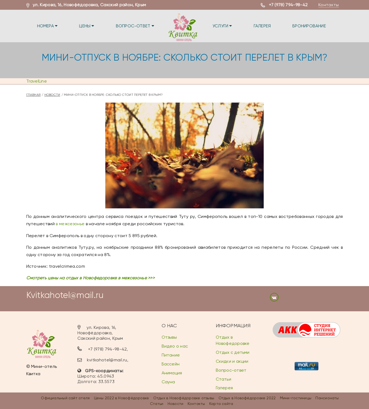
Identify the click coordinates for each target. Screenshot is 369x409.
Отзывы (169, 337)
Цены (86, 25)
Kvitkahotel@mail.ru (65, 295)
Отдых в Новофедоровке (233, 340)
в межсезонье (70, 223)
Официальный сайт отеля (65, 398)
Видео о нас (175, 346)
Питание (171, 355)
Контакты (328, 4)
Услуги (222, 25)
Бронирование (309, 25)
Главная (33, 95)
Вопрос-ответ (135, 25)
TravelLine (36, 81)
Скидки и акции (232, 361)
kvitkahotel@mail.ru (107, 359)
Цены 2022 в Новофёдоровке (121, 398)
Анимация (172, 372)
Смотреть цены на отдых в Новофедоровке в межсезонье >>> (90, 277)
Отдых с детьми (233, 352)
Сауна (168, 381)
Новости (52, 95)
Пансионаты (327, 398)
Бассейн (171, 364)
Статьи (223, 379)
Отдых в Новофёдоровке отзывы (183, 398)
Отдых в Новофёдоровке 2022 (247, 398)
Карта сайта (221, 403)
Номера (47, 25)
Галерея (262, 25)
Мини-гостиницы (295, 398)
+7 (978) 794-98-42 (288, 4)
